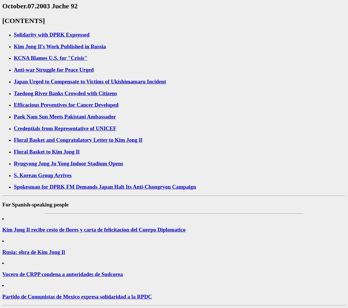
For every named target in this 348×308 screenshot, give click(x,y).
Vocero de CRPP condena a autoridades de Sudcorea (62, 274)
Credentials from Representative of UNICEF (65, 128)
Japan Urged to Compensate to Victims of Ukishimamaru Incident (90, 82)
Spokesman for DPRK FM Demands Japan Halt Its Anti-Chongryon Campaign (105, 187)
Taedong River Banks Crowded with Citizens (65, 93)
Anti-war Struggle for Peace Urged (54, 70)
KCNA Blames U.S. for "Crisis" (50, 58)
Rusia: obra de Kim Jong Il (33, 252)
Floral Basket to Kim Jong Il (46, 152)
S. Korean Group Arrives (43, 175)
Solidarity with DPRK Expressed (52, 35)
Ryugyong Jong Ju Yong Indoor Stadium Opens (68, 163)
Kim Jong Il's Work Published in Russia (60, 46)
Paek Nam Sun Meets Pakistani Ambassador (65, 117)
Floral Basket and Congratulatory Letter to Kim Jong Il (78, 140)
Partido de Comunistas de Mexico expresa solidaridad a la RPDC (77, 297)
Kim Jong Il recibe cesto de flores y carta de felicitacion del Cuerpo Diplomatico (94, 230)
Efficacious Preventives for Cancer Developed (66, 105)
